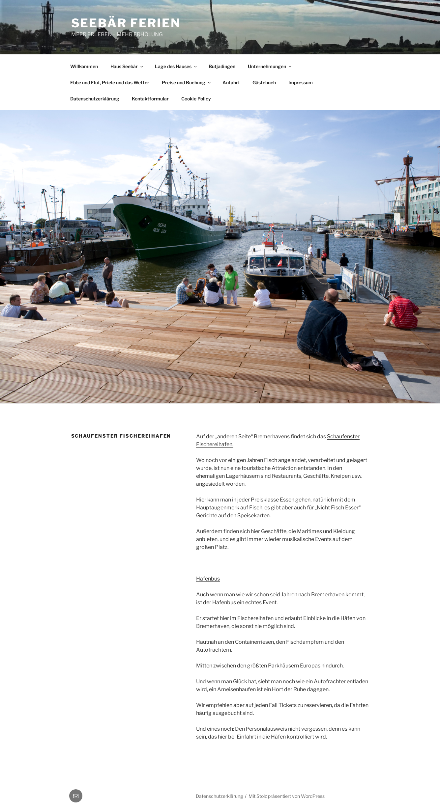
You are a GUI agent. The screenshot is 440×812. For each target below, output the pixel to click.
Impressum (300, 82)
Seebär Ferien (126, 23)
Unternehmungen (270, 66)
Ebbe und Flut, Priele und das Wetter (109, 82)
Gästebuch (264, 82)
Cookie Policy (196, 98)
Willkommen (84, 66)
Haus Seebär (127, 66)
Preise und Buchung (187, 82)
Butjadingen (222, 66)
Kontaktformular (150, 98)
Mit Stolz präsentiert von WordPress (287, 796)
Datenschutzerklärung (94, 98)
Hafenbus (208, 579)
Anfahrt (231, 82)
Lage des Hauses (176, 66)
